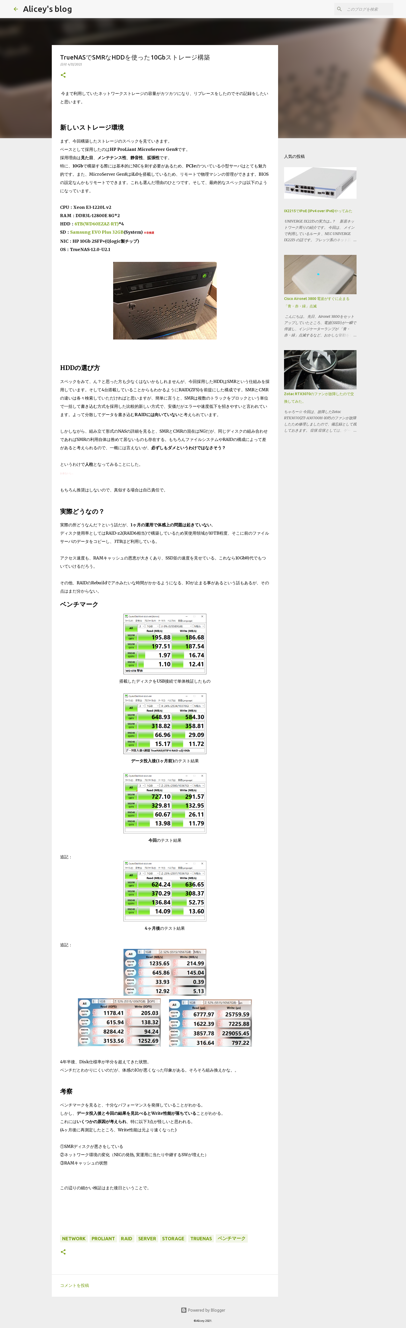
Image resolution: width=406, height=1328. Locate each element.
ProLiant (103, 1238)
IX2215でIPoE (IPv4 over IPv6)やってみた (318, 211)
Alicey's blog (47, 8)
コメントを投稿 (74, 1285)
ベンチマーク (232, 1238)
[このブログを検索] (366, 9)
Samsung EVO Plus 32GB (97, 232)
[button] (63, 75)
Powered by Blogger (203, 1310)
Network (74, 1238)
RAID (126, 1238)
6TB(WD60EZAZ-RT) (97, 223)
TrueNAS (201, 1238)
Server (147, 1238)
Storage (173, 1238)
